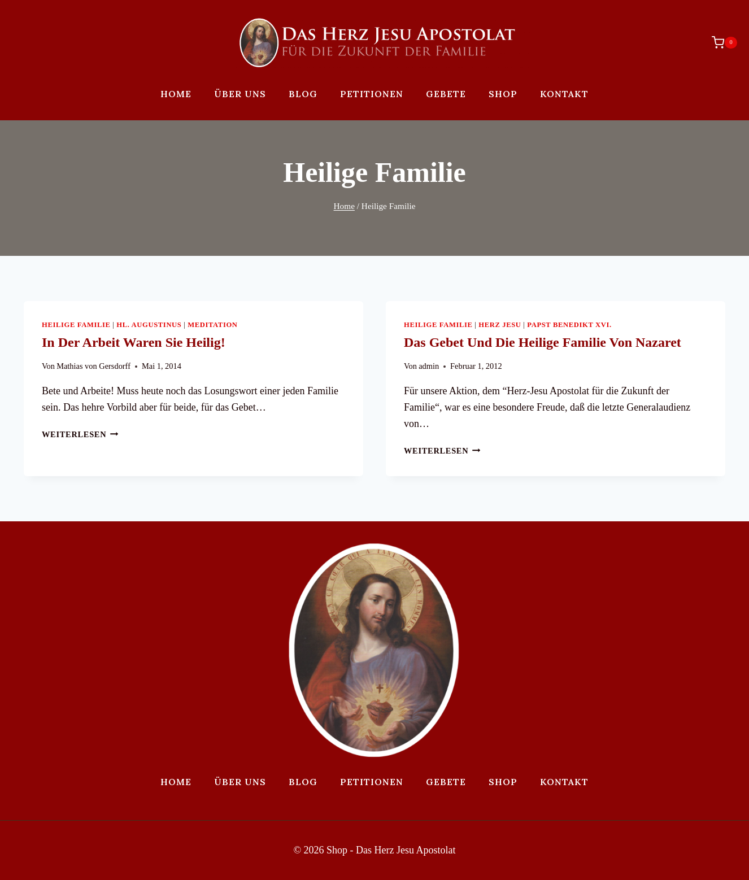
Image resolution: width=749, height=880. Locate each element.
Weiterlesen (80, 434)
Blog (303, 93)
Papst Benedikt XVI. (569, 325)
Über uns (240, 93)
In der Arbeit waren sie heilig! (133, 342)
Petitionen (371, 93)
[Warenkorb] (718, 42)
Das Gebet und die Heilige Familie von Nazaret (542, 342)
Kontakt (564, 93)
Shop (503, 93)
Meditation (212, 325)
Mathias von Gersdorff (93, 366)
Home (175, 93)
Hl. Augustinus (148, 325)
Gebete (446, 93)
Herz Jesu (499, 325)
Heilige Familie (76, 325)
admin (429, 366)
